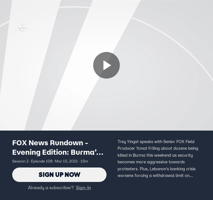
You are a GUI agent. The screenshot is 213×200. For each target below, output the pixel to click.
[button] (22, 26)
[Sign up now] (106, 65)
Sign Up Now (59, 174)
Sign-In (83, 187)
